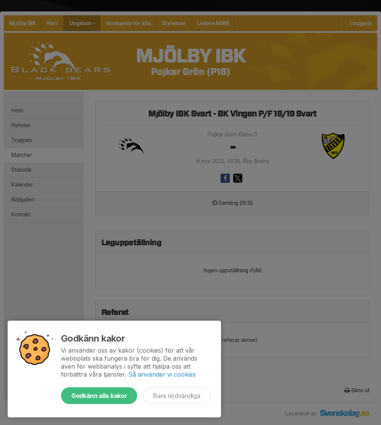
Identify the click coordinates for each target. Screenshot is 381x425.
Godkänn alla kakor (99, 395)
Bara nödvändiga (176, 395)
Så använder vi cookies (162, 374)
